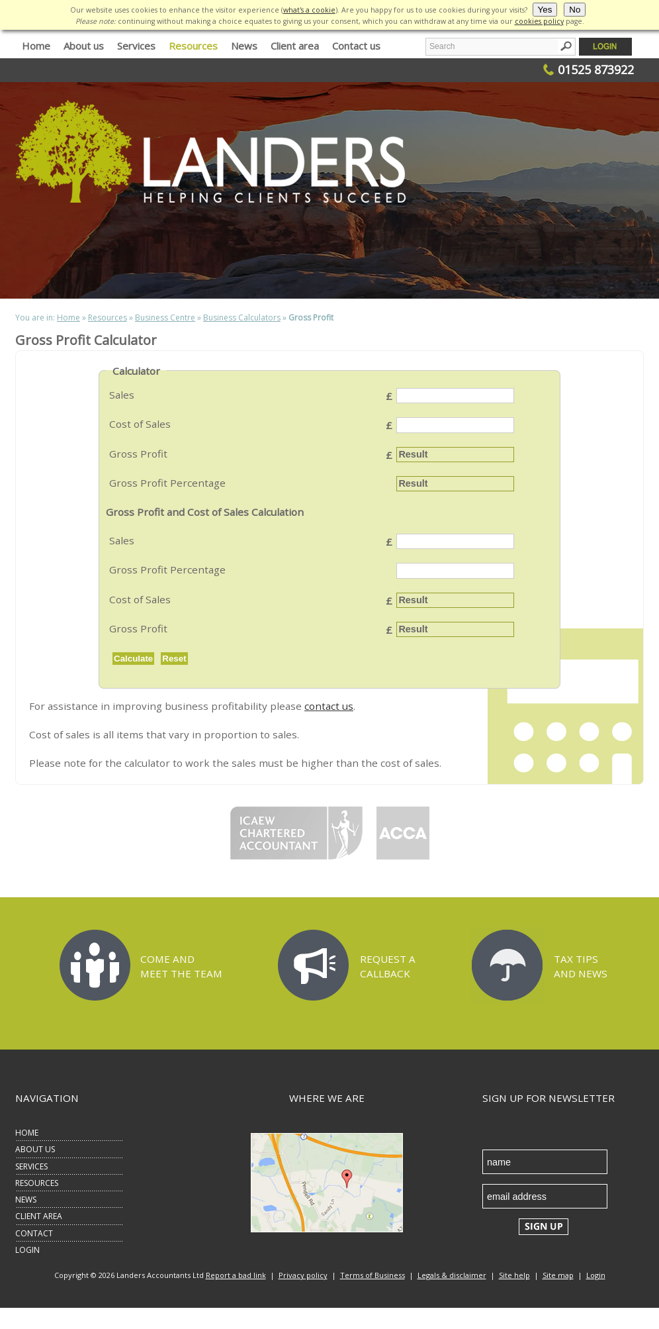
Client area (295, 45)
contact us (328, 706)
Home (36, 45)
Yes (545, 10)
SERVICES (31, 1166)
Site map (558, 1275)
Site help (514, 1275)
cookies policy (539, 21)
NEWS (25, 1199)
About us (84, 45)
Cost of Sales (140, 423)
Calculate (133, 659)
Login (595, 1275)
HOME (26, 1132)
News (244, 45)
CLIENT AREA (38, 1216)
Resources (193, 45)
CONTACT (34, 1233)
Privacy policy (303, 1275)
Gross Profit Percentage (167, 482)
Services (136, 45)
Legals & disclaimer (451, 1275)
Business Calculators (242, 317)
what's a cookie (309, 10)
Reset (174, 659)
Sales (121, 394)
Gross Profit (138, 453)
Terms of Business (372, 1275)
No (574, 10)
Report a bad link (236, 1275)
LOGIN (27, 1249)
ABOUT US (35, 1149)
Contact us (356, 45)
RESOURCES (36, 1183)
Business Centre (165, 317)
